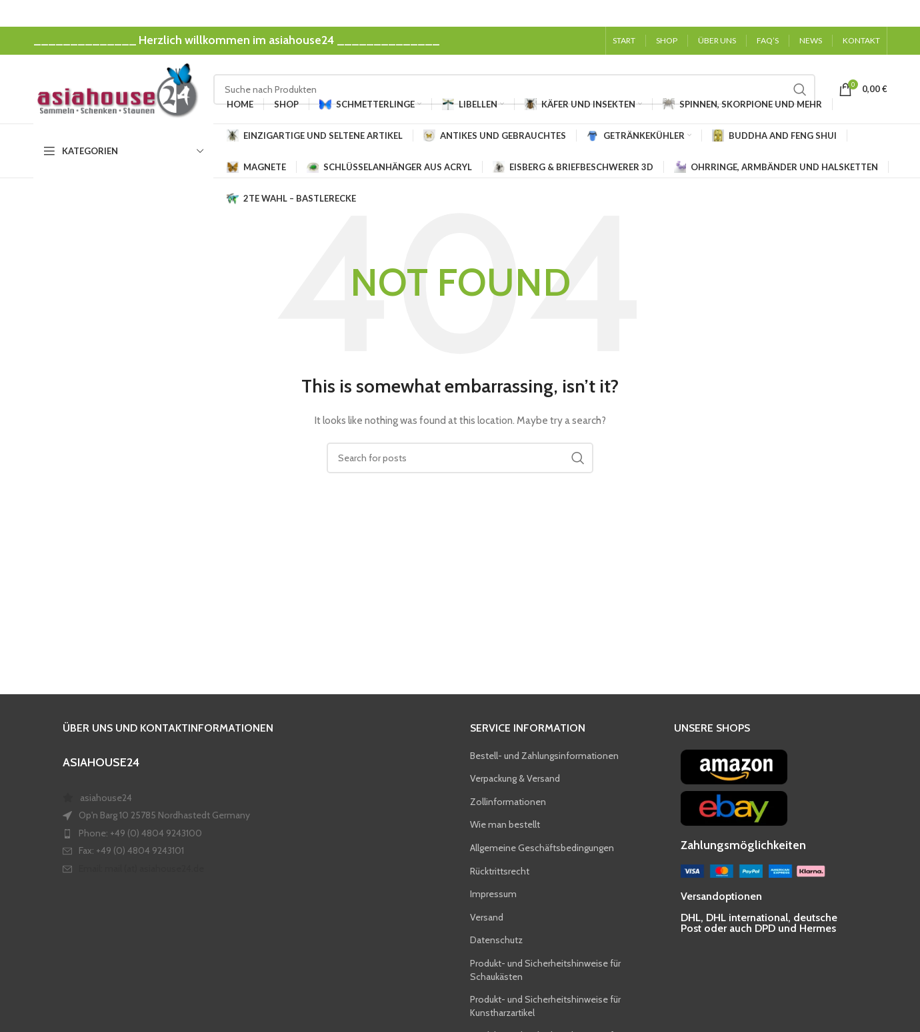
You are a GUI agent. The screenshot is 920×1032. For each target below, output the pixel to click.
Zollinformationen (508, 802)
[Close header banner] (903, 13)
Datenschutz (496, 941)
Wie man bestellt (505, 826)
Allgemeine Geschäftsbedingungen (542, 849)
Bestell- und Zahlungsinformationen (544, 756)
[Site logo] (116, 89)
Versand (486, 918)
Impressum (493, 895)
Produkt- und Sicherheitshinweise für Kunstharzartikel (545, 1007)
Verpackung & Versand (515, 780)
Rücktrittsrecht (499, 872)
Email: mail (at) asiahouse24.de (141, 870)
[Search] (514, 89)
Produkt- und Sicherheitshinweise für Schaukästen (545, 971)
